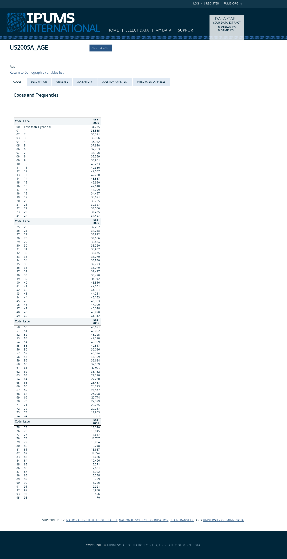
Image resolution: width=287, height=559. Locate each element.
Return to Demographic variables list (37, 73)
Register (212, 3)
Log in (198, 3)
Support (186, 30)
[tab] (17, 82)
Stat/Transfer (182, 520)
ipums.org (230, 3)
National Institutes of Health (91, 520)
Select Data (137, 30)
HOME (113, 30)
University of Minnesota (223, 520)
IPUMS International (14, 10)
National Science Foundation (144, 520)
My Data (163, 30)
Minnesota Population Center (132, 545)
